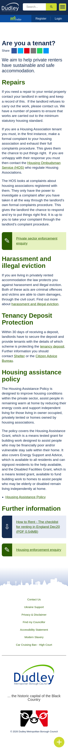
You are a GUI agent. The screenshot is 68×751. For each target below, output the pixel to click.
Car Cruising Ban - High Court (34, 644)
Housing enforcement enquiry (38, 550)
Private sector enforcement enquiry (36, 240)
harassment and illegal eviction (35, 304)
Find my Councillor (34, 622)
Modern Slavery (34, 637)
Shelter (19, 356)
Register (41, 18)
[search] (34, 7)
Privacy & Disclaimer (34, 614)
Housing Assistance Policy (25, 497)
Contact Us (34, 599)
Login (58, 18)
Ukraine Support (34, 607)
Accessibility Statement (34, 629)
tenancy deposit (52, 346)
